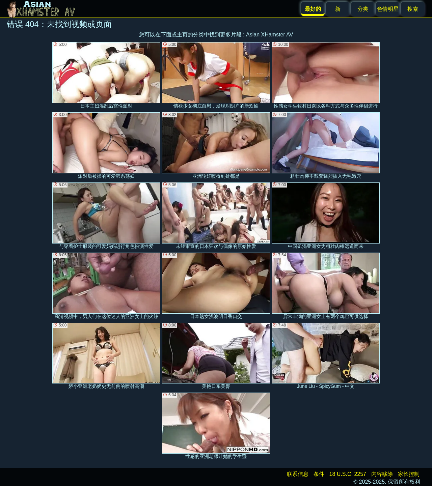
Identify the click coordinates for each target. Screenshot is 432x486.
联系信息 (297, 474)
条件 (319, 474)
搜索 (412, 9)
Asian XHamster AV (269, 34)
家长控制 (409, 474)
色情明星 (388, 9)
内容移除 (382, 474)
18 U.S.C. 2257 (347, 474)
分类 (362, 9)
